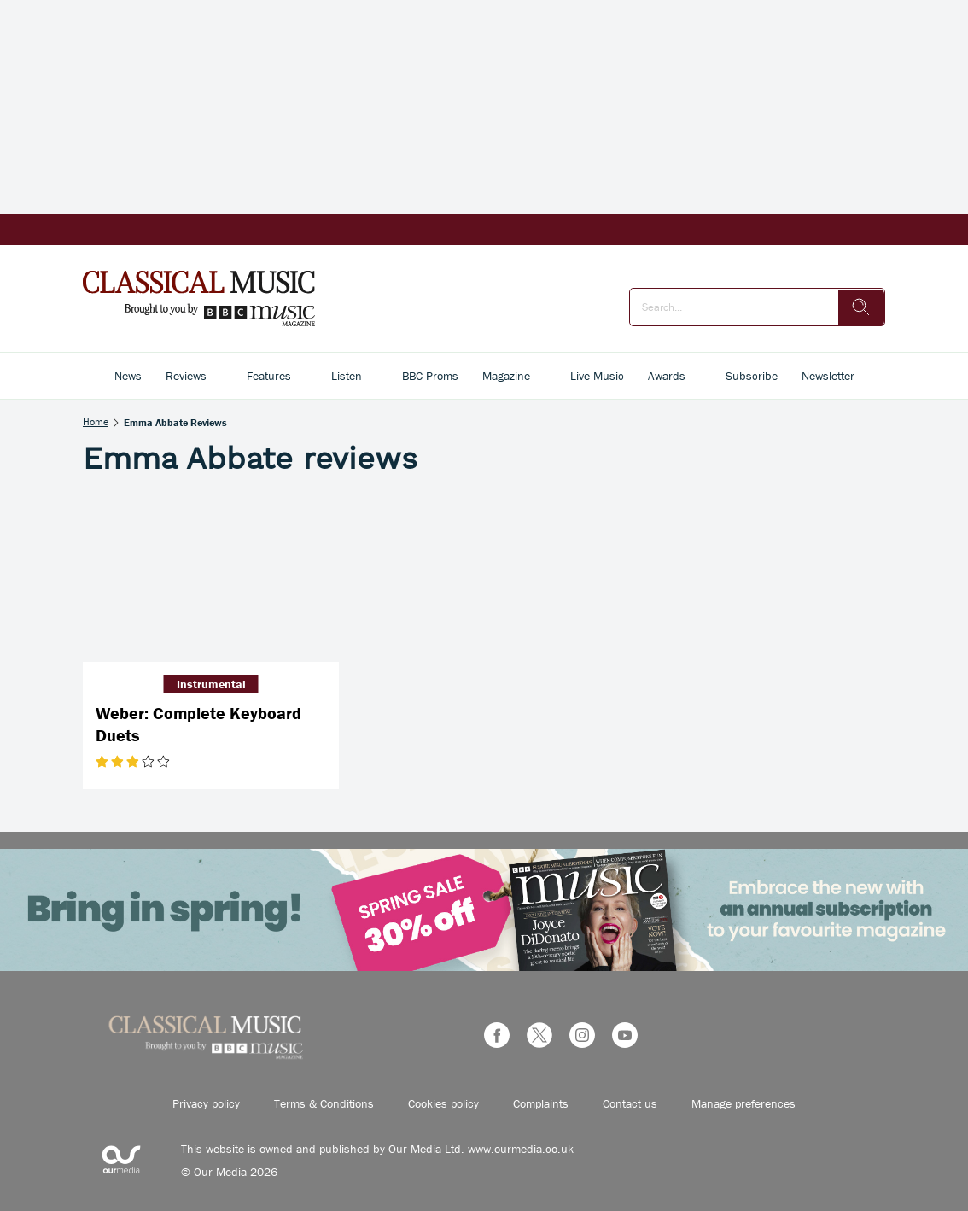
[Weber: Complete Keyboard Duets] (211, 576)
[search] (861, 307)
